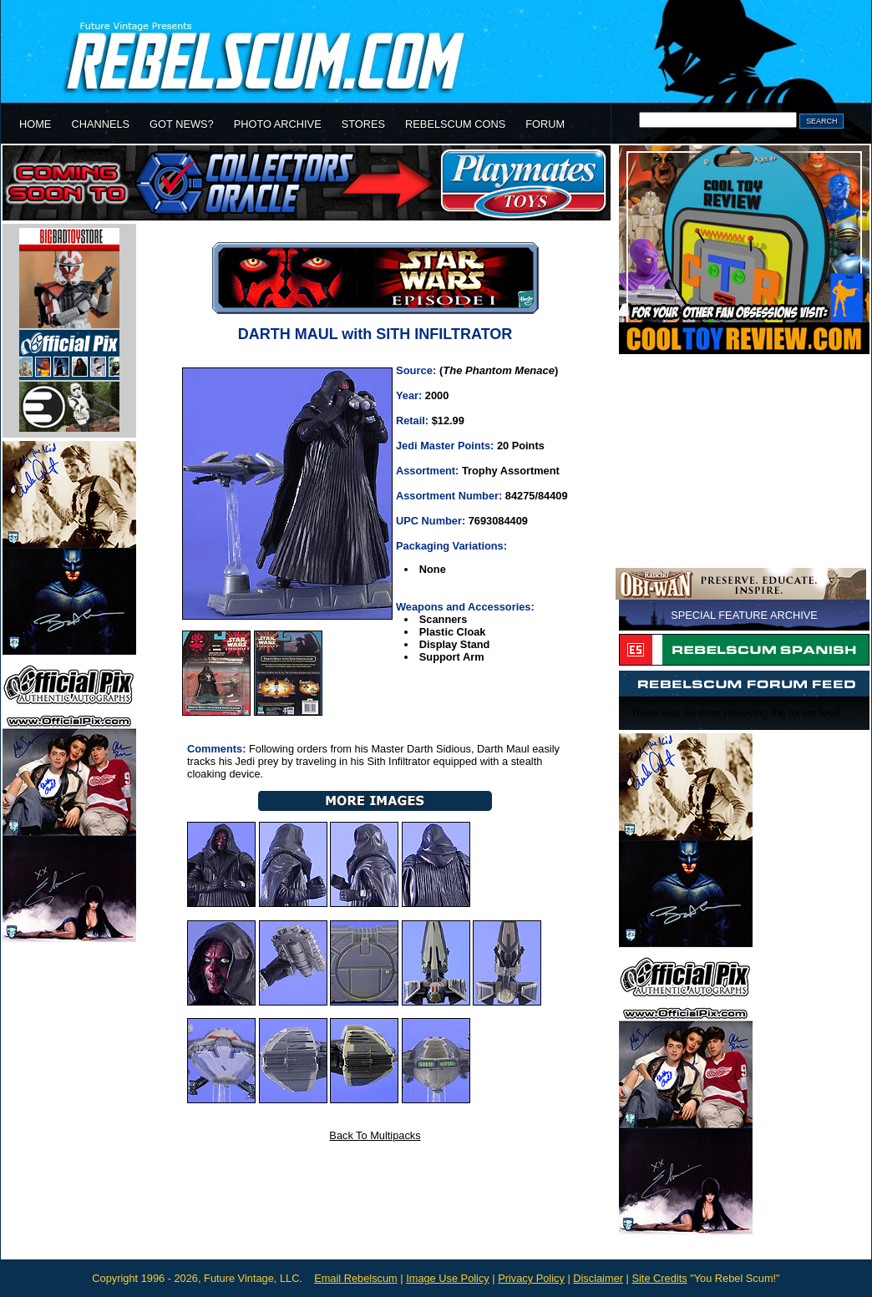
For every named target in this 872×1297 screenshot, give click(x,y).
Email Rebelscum (356, 1278)
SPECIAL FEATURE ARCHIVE (744, 615)
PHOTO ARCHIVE (278, 124)
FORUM (545, 124)
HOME (35, 124)
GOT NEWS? (182, 124)
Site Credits (659, 1278)
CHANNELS (100, 124)
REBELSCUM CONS (455, 124)
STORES (363, 124)
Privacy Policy (531, 1278)
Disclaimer (598, 1278)
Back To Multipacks (374, 1135)
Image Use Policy (447, 1278)
